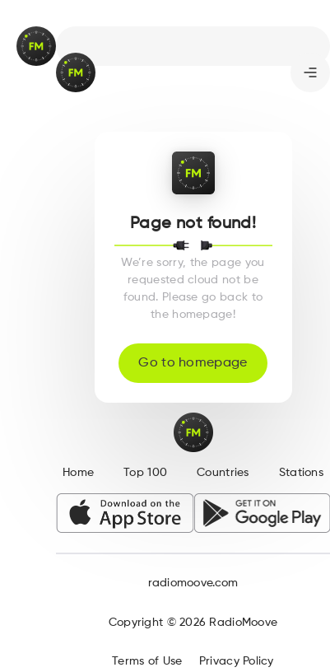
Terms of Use (147, 661)
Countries (223, 472)
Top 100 (145, 472)
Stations (301, 472)
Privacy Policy (236, 661)
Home (78, 472)
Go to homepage (192, 363)
